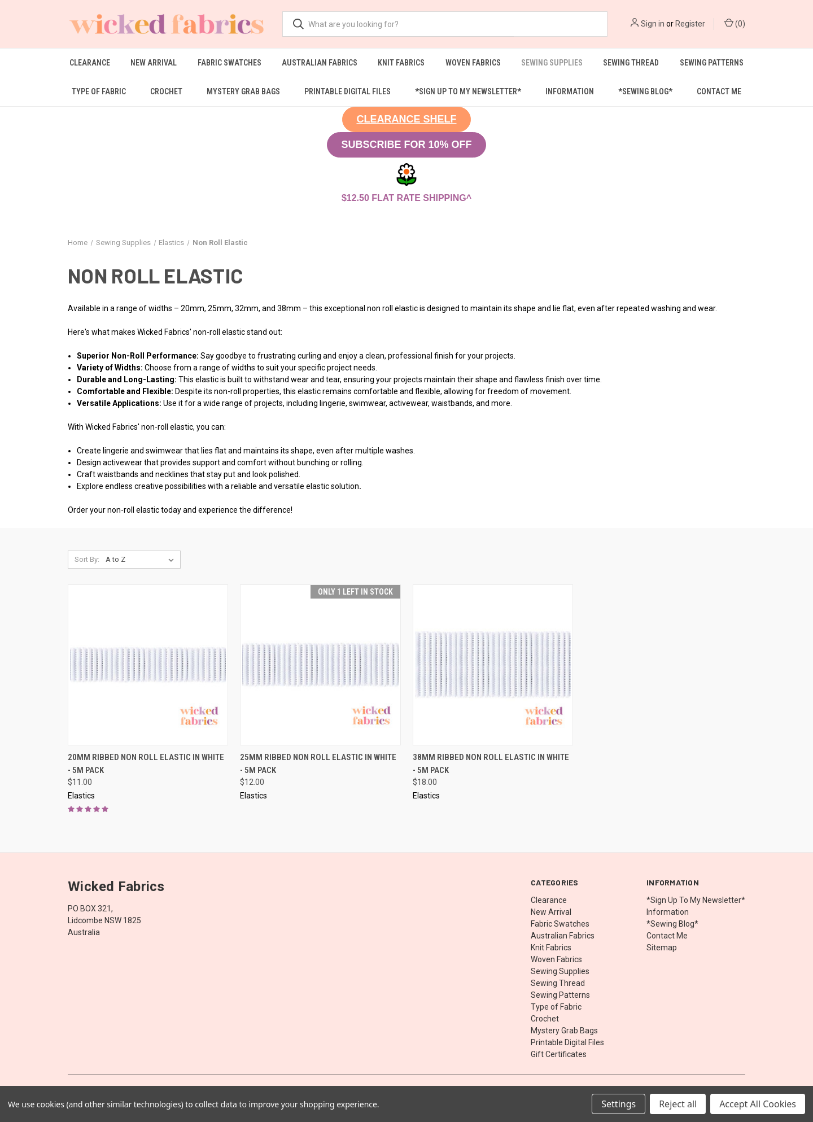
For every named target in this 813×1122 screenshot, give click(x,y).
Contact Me (719, 91)
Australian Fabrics (319, 62)
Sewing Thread (631, 62)
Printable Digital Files (347, 91)
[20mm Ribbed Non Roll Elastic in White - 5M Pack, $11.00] (148, 665)
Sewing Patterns (712, 62)
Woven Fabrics (473, 62)
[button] (406, 119)
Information (569, 91)
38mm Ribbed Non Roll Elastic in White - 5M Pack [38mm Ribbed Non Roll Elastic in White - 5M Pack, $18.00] (491, 763)
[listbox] (142, 559)
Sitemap (661, 947)
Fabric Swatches (229, 62)
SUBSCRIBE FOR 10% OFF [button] (406, 144)
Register (690, 23)
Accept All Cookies (757, 1104)
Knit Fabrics (401, 62)
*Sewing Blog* (645, 91)
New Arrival (153, 62)
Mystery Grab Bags (243, 91)
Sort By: (87, 559)
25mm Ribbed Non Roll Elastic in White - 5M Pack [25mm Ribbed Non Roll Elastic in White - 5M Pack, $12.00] (318, 763)
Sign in (653, 23)
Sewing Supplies (552, 62)
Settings (618, 1104)
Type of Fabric (99, 91)
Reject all (678, 1104)
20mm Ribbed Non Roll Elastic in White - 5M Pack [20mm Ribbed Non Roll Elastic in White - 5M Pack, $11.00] (146, 763)
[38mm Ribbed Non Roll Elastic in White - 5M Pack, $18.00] (493, 665)
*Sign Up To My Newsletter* (468, 91)
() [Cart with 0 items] (734, 23)
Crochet (166, 91)
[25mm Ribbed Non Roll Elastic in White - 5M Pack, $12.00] (320, 665)
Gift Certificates (559, 1054)
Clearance (89, 62)
